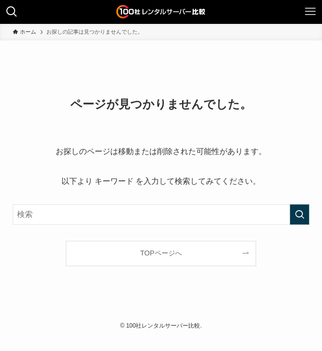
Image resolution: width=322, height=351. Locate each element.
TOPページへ (160, 253)
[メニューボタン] (310, 11)
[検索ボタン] (11, 11)
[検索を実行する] (299, 214)
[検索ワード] (161, 214)
